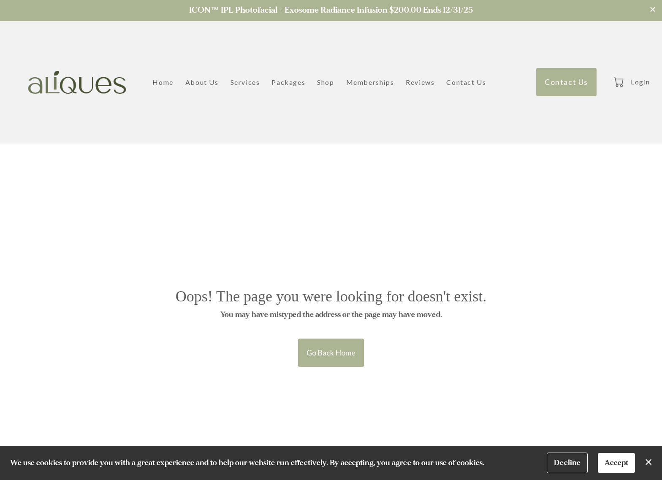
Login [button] (640, 82)
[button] (619, 82)
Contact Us (466, 82)
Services (245, 82)
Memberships (370, 82)
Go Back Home (331, 352)
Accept (616, 463)
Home (162, 82)
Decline (567, 463)
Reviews (420, 82)
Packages (288, 82)
